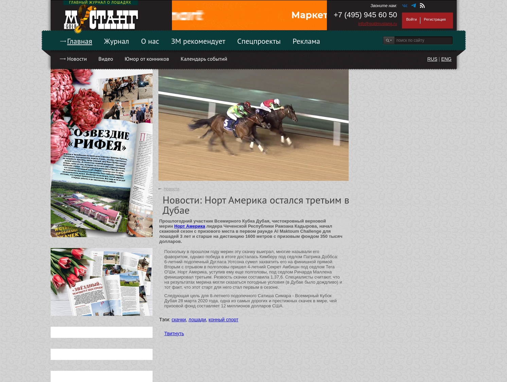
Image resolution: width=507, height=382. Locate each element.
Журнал (116, 41)
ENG (446, 59)
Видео (105, 58)
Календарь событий (203, 58)
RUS (432, 59)
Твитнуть (174, 333)
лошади (197, 319)
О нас (150, 41)
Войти (411, 19)
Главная (79, 41)
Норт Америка (189, 226)
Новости (77, 58)
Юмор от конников (147, 58)
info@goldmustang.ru (377, 23)
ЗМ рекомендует (198, 41)
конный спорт (224, 319)
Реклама (306, 41)
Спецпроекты (259, 41)
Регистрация (434, 19)
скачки (179, 319)
